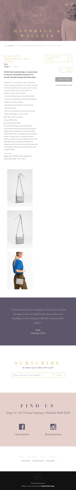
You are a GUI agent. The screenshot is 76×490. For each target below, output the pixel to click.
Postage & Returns (38, 461)
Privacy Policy (25, 461)
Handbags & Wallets (31, 46)
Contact (53, 457)
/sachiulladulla (22, 434)
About (43, 457)
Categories (31, 457)
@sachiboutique (53, 434)
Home (16, 46)
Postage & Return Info (64, 85)
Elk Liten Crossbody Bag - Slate (50, 46)
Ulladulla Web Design (47, 486)
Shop (21, 46)
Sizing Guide (50, 461)
